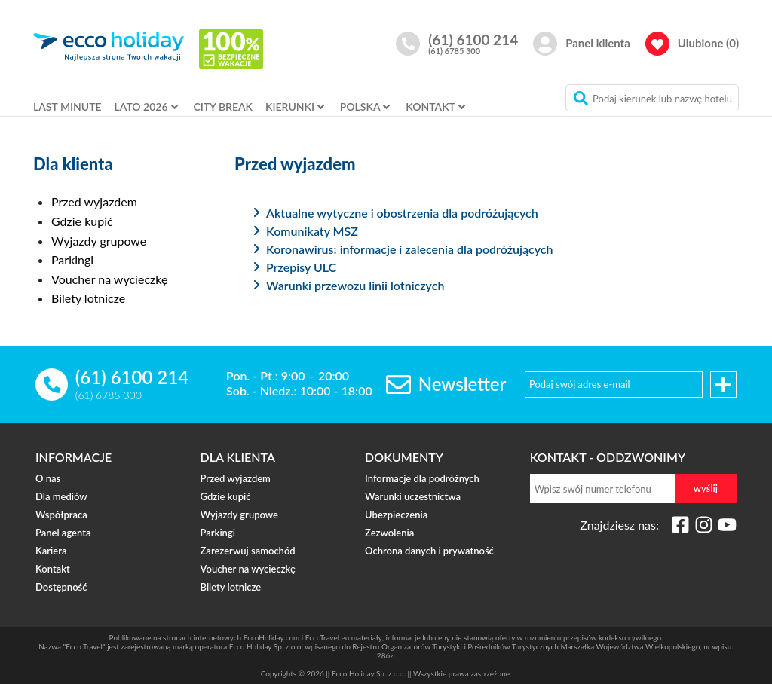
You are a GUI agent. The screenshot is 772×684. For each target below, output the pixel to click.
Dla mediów (61, 497)
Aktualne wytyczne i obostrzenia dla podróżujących (402, 213)
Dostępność (61, 587)
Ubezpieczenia (396, 515)
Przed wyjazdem (94, 201)
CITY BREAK (223, 106)
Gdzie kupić (82, 221)
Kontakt (52, 569)
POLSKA (360, 106)
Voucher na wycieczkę (109, 279)
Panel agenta (62, 533)
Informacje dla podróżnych (422, 479)
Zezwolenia (389, 533)
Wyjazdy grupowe (98, 241)
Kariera (50, 551)
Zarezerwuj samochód (248, 551)
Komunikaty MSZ (312, 231)
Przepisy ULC (301, 267)
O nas (47, 479)
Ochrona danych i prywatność (429, 551)
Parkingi (72, 259)
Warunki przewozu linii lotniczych (355, 285)
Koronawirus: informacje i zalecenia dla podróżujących (409, 249)
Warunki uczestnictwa (413, 497)
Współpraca (61, 515)
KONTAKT (430, 106)
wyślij (706, 488)
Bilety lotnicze (88, 298)
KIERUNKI (289, 106)
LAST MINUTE (67, 106)
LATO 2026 (141, 106)
